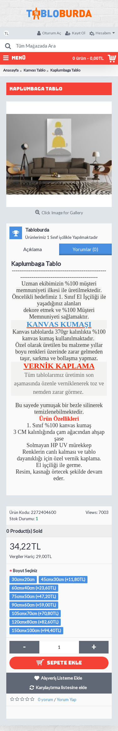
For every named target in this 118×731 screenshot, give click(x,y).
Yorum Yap (66, 699)
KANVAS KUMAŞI (58, 324)
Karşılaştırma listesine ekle (61, 687)
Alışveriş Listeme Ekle (61, 678)
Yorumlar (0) (85, 249)
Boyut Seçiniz (25, 570)
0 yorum (45, 699)
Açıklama (32, 249)
